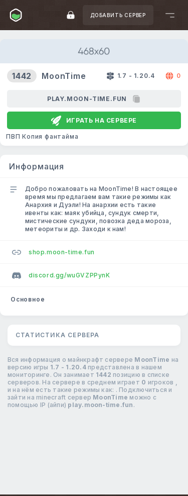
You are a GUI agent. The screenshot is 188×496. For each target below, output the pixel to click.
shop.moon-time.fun (53, 252)
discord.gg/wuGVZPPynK (61, 275)
